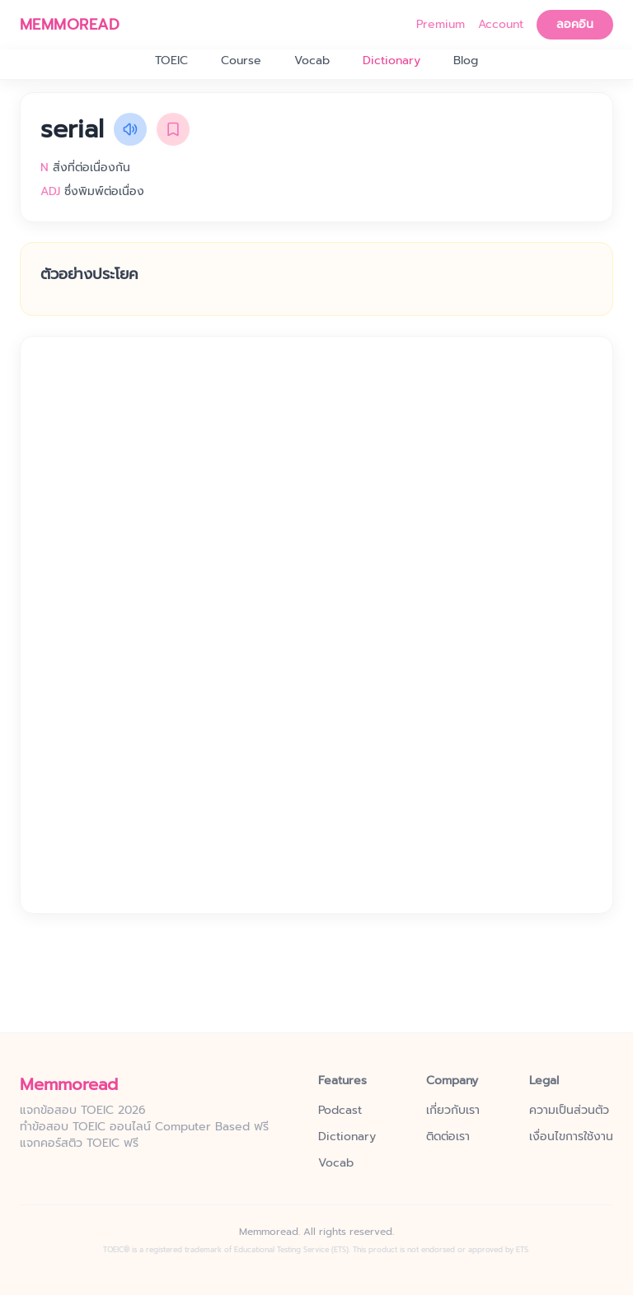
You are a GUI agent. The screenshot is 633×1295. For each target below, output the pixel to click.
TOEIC (171, 61)
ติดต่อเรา (448, 1137)
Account (500, 24)
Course (241, 61)
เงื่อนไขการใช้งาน (571, 1137)
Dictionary (391, 61)
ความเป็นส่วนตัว (569, 1110)
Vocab (312, 61)
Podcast (340, 1110)
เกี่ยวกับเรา (453, 1110)
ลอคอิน (574, 24)
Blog (465, 61)
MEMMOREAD (70, 24)
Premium (440, 24)
